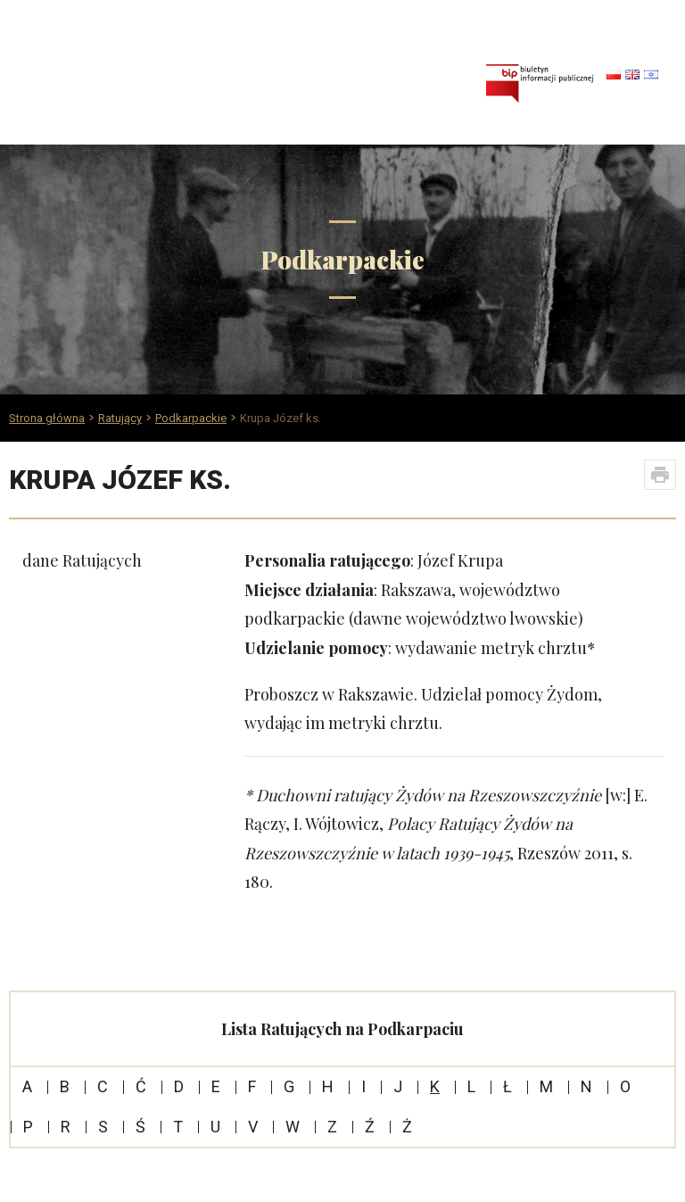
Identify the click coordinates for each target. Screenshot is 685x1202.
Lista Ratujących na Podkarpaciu (342, 1029)
